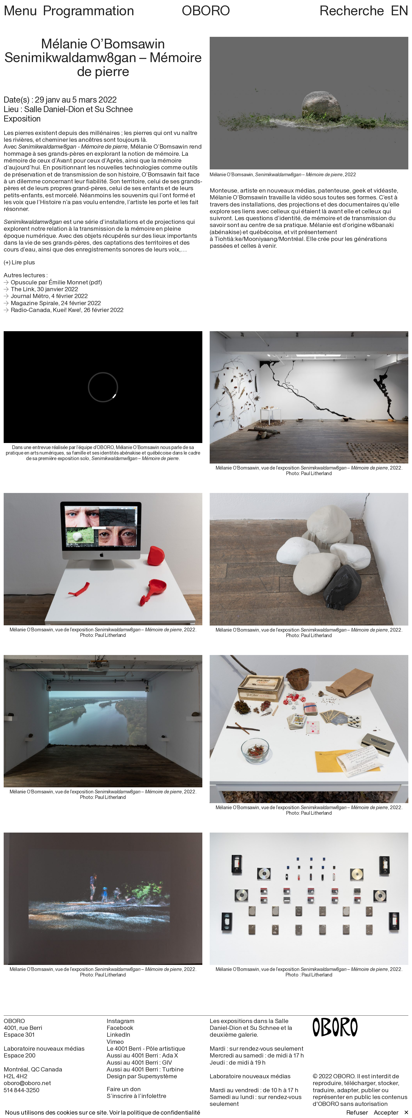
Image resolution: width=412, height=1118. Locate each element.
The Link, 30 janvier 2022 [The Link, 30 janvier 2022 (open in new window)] (44, 289)
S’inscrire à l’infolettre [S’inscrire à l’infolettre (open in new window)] (136, 1095)
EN (399, 10)
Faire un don (124, 1088)
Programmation (88, 10)
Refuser (357, 1112)
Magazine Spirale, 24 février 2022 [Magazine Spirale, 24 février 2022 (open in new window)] (56, 302)
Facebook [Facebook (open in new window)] (120, 1027)
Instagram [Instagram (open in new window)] (121, 1021)
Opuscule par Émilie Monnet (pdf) (56, 282)
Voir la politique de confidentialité (154, 1112)
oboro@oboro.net (27, 1082)
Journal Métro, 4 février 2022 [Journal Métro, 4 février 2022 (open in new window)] (49, 295)
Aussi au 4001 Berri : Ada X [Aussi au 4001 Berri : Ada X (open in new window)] (142, 1055)
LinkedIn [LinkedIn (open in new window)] (118, 1034)
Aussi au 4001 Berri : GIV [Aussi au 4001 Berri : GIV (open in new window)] (139, 1062)
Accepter (386, 1112)
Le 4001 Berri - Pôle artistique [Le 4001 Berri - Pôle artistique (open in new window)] (146, 1048)
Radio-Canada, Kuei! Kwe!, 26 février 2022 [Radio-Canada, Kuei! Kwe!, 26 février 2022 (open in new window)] (67, 309)
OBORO (206, 11)
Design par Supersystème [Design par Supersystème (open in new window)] (142, 1076)
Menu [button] (22, 10)
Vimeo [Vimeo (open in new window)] (115, 1041)
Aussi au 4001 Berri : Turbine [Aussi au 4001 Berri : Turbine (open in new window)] (145, 1069)
